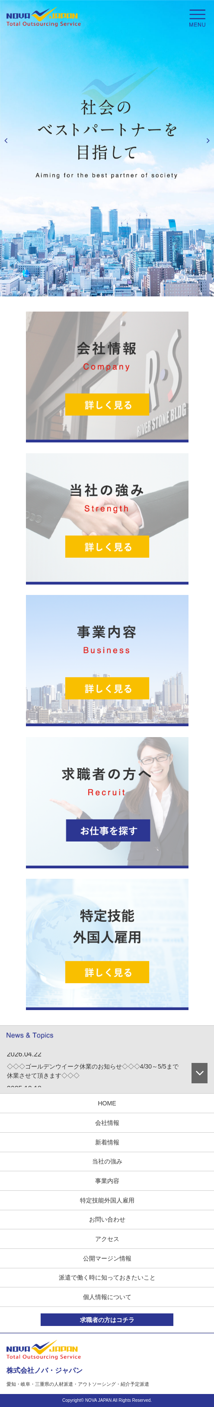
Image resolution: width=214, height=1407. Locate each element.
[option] (107, 148)
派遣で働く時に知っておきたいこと (107, 1277)
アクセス (107, 1238)
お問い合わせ (107, 1219)
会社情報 (107, 1122)
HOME (107, 1103)
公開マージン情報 (107, 1258)
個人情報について (107, 1296)
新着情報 (107, 1142)
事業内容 (107, 1180)
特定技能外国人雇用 (107, 1200)
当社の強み (107, 1161)
